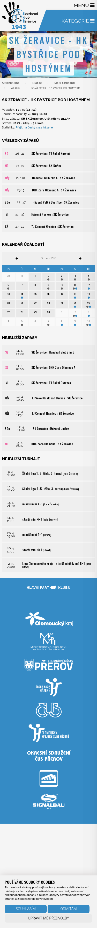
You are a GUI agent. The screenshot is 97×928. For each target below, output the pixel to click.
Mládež (37, 82)
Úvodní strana (10, 82)
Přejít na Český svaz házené (34, 127)
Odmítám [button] (69, 909)
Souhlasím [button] (26, 909)
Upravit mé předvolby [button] (48, 918)
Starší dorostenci (65, 82)
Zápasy (15, 87)
